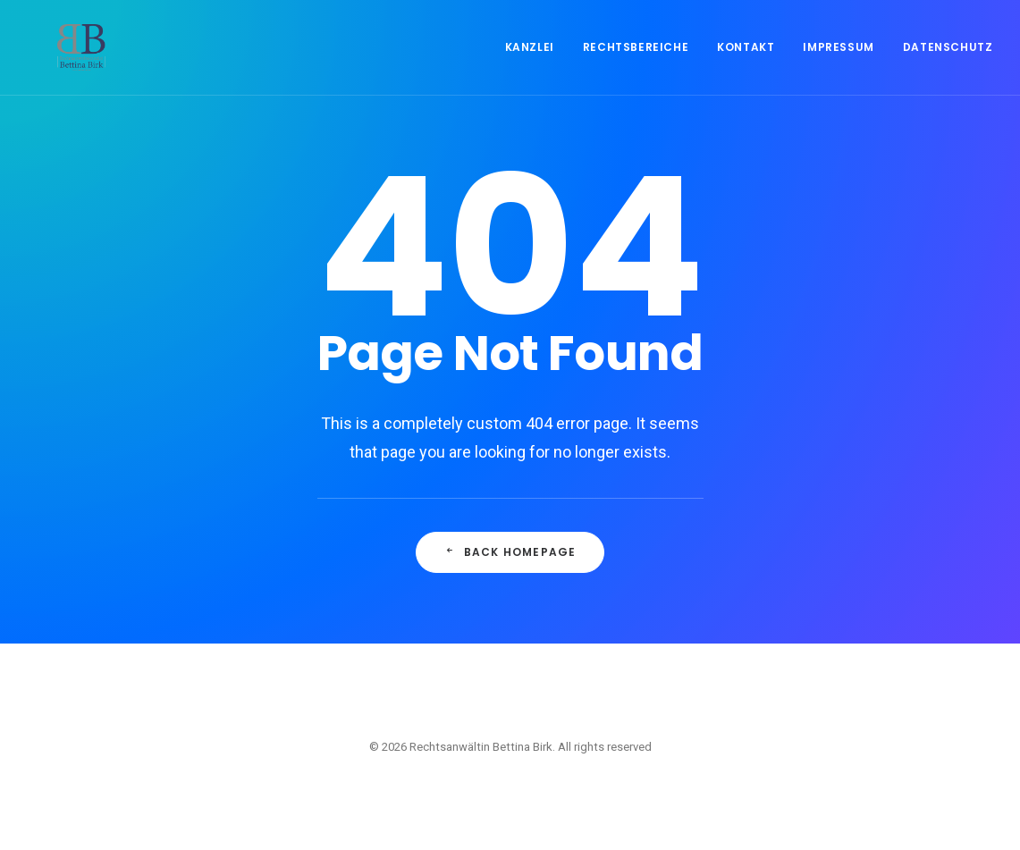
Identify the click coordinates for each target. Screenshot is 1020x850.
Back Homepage (510, 552)
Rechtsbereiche (635, 64)
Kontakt (745, 64)
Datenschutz (948, 64)
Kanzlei (529, 64)
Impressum (838, 64)
